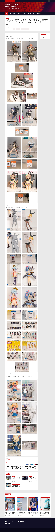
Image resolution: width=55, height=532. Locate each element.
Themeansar (23, 529)
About (48, 529)
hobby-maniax (9, 27)
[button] (49, 13)
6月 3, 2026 (8, 515)
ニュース (29, 13)
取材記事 (14, 13)
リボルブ (7, 462)
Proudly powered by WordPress (10, 529)
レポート (24, 13)
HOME (10, 13)
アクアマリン (8, 461)
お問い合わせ (39, 13)
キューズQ (8, 459)
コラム (34, 13)
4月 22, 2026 (14, 480)
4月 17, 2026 (14, 487)
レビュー (19, 13)
